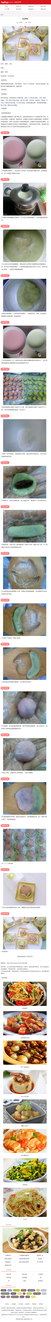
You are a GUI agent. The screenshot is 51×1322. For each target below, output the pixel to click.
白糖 (40, 98)
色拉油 (10, 102)
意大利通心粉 (37, 1293)
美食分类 (43, 9)
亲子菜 (3, 1296)
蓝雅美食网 (17, 2)
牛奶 (6, 100)
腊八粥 (22, 1296)
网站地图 (34, 1304)
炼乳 (10, 100)
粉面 (24, 1280)
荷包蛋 (40, 1258)
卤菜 (38, 1290)
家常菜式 (24, 1290)
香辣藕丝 (24, 1008)
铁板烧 (44, 1293)
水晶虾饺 (3, 1290)
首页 (6, 6)
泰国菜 (33, 1296)
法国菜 (27, 1296)
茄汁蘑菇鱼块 (25, 1155)
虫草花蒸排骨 (31, 1290)
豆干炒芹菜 (40, 1262)
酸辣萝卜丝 (40, 1255)
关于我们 (7, 1304)
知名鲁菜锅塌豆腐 (24, 1258)
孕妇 (8, 1296)
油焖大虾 (13, 1293)
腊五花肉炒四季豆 (24, 1262)
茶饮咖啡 (24, 1277)
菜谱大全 (18, 6)
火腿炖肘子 (8, 1255)
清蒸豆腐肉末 (8, 1258)
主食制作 (40, 1274)
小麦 (30, 98)
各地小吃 (8, 1274)
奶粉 (31, 100)
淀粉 (33, 98)
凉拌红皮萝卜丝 (5, 1293)
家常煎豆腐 (16, 1290)
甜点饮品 (18, 9)
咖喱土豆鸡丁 (25, 1126)
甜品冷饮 (24, 1274)
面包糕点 (31, 9)
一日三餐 (6, 9)
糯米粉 (3, 98)
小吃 (10, 64)
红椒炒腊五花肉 (25, 1037)
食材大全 (31, 6)
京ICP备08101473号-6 (12, 1314)
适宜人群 (43, 6)
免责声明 (27, 1304)
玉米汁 (19, 1293)
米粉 (6, 64)
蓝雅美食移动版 (19, 1319)
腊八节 (9, 1290)
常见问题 (21, 1304)
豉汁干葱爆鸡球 (25, 1067)
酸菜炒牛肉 (8, 1265)
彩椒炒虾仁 (8, 1262)
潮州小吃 (44, 1290)
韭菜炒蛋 (24, 1184)
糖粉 (44, 98)
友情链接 (14, 1304)
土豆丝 (25, 1219)
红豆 (18, 102)
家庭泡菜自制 (15, 1296)
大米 (17, 98)
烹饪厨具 (8, 1277)
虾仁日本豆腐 (25, 1096)
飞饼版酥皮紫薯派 (24, 1255)
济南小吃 (29, 1293)
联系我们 (41, 1304)
